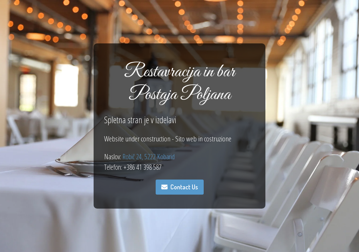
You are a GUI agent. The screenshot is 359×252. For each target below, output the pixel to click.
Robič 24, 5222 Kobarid (148, 156)
